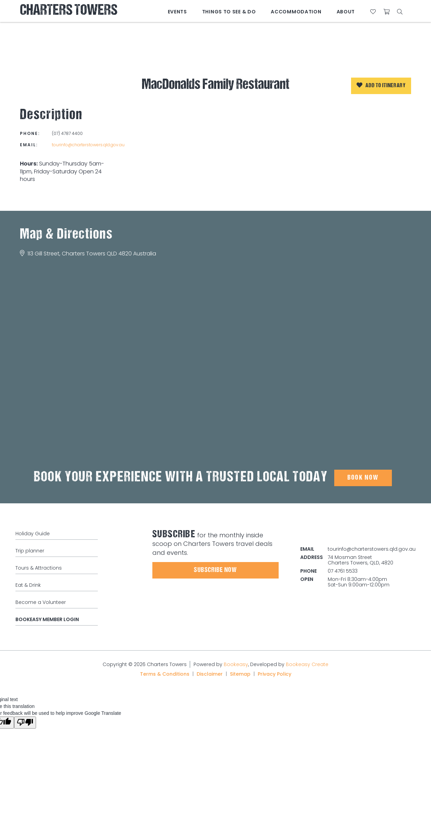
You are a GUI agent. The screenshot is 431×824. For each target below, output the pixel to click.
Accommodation (296, 11)
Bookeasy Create (307, 664)
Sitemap (240, 674)
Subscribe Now (215, 570)
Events (177, 11)
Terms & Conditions (164, 674)
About (346, 11)
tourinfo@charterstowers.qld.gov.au (88, 145)
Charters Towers (68, 11)
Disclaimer (210, 674)
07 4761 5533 (343, 571)
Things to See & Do (229, 11)
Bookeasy (236, 664)
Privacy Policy (274, 674)
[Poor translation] (25, 723)
